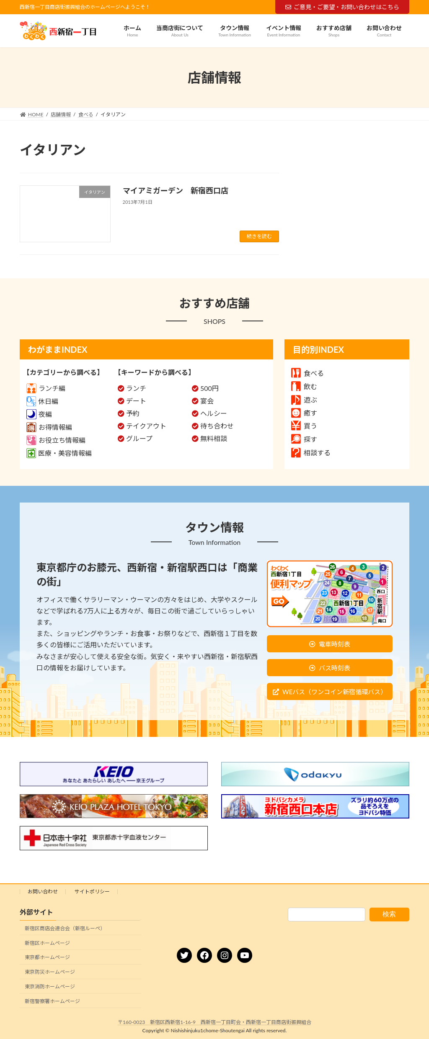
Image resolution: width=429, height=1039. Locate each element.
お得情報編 (49, 427)
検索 (389, 914)
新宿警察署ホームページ (52, 1001)
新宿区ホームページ (47, 942)
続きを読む (259, 236)
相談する (311, 453)
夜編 (39, 414)
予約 (133, 413)
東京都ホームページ (47, 957)
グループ (139, 438)
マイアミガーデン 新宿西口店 (175, 190)
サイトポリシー (92, 891)
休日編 (42, 401)
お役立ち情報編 (55, 440)
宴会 (207, 401)
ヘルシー (213, 413)
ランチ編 (45, 388)
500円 (209, 388)
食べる (307, 373)
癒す (304, 413)
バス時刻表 (334, 668)
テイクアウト (146, 426)
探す (304, 439)
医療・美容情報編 (59, 453)
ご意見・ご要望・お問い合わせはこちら (342, 6)
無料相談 (213, 438)
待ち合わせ (217, 426)
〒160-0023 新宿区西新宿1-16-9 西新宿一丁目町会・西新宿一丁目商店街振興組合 (214, 1022)
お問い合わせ (43, 891)
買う (304, 426)
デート (136, 401)
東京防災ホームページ (50, 972)
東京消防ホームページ (50, 986)
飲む (304, 386)
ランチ (136, 388)
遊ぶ (304, 400)
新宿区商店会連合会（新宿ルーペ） (65, 928)
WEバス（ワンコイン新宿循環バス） (334, 691)
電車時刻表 (334, 644)
